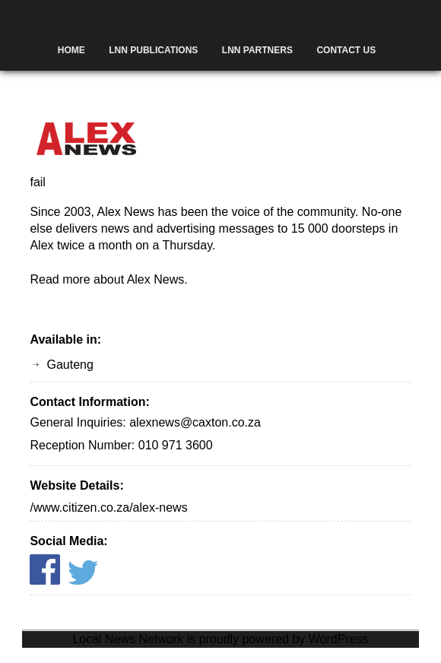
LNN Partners (257, 50)
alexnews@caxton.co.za (195, 422)
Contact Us (346, 50)
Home (71, 50)
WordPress (339, 639)
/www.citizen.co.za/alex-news (108, 507)
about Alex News (139, 279)
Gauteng (69, 364)
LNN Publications (153, 50)
